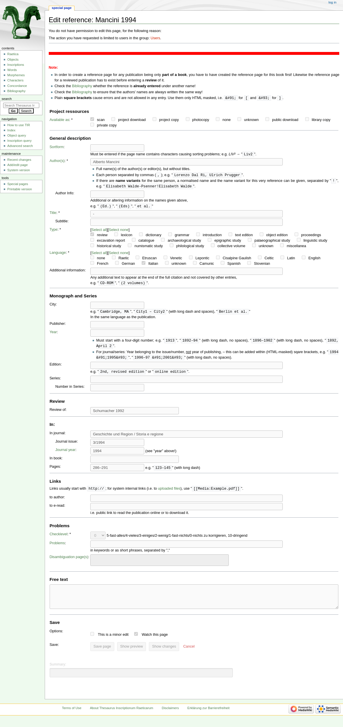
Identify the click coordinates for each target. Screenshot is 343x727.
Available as (59, 120)
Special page (62, 8)
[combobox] (159, 564)
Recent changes (19, 159)
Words (12, 70)
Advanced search (20, 146)
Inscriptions (15, 64)
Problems (57, 547)
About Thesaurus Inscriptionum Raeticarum (121, 716)
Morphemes (16, 75)
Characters (15, 80)
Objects (12, 59)
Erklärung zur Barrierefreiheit (209, 716)
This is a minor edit (113, 643)
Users (155, 38)
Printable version (19, 189)
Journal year (65, 454)
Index (11, 130)
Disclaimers (170, 716)
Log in (332, 2)
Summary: (58, 673)
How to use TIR (18, 125)
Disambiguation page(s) (69, 561)
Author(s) (57, 161)
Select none (119, 231)
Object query (16, 135)
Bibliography (82, 86)
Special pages (17, 184)
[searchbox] (95, 563)
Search (7, 98)
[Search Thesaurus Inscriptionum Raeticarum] (21, 105)
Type (54, 231)
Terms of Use (71, 716)
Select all (99, 231)
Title (53, 214)
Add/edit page (17, 165)
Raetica (12, 54)
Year (53, 334)
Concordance (17, 85)
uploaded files (169, 493)
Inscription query (19, 140)
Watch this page (155, 643)
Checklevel (59, 538)
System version (18, 170)
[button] (189, 655)
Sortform (57, 147)
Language (58, 254)
